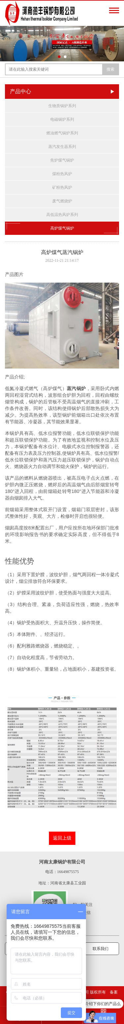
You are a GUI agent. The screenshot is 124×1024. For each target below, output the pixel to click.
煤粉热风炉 (62, 173)
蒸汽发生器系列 (62, 146)
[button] (59, 56)
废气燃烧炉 (62, 201)
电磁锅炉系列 (62, 119)
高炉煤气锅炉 (62, 228)
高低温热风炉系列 (62, 214)
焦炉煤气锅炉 (62, 160)
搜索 (110, 69)
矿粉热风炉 (62, 187)
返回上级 (62, 838)
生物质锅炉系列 (62, 105)
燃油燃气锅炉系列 (62, 133)
